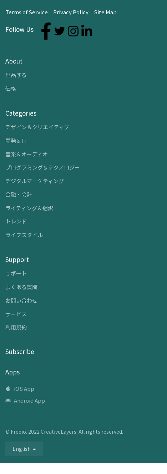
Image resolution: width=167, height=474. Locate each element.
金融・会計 (18, 194)
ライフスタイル (24, 234)
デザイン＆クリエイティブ (37, 127)
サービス (16, 314)
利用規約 (16, 327)
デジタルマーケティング (34, 181)
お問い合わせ (21, 300)
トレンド (16, 221)
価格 (10, 88)
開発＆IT (16, 140)
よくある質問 (21, 287)
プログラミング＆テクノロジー (42, 167)
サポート (16, 273)
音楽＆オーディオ (26, 154)
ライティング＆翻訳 (29, 208)
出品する (16, 75)
